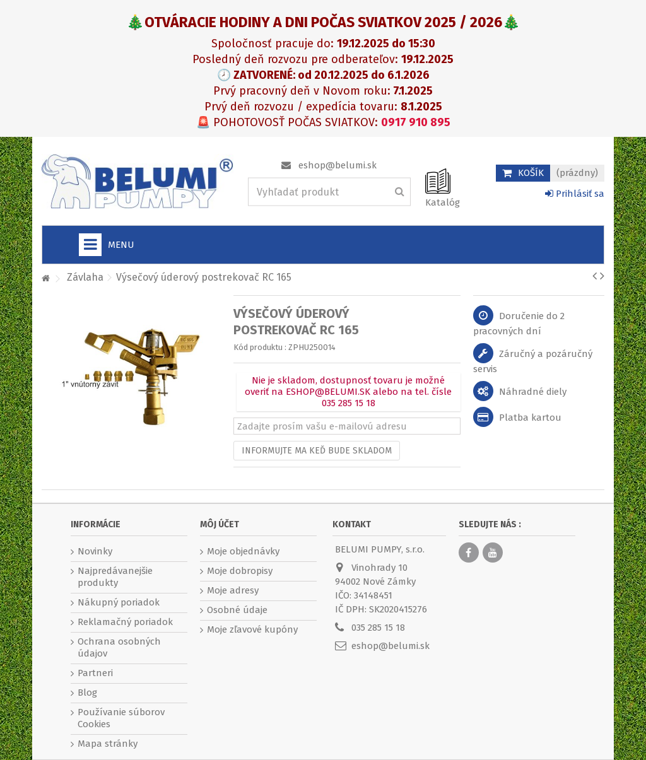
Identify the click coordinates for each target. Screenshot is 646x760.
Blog (87, 692)
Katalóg (442, 202)
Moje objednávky (243, 551)
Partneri (95, 673)
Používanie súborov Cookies (121, 718)
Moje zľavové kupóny (252, 629)
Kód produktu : (259, 347)
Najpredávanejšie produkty (115, 576)
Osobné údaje (237, 610)
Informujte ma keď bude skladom (317, 450)
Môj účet (219, 524)
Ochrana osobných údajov (119, 647)
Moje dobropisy (240, 570)
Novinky (95, 551)
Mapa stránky (108, 743)
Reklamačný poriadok (125, 622)
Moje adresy (233, 590)
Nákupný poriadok (119, 602)
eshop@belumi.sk (337, 165)
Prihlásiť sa (574, 193)
